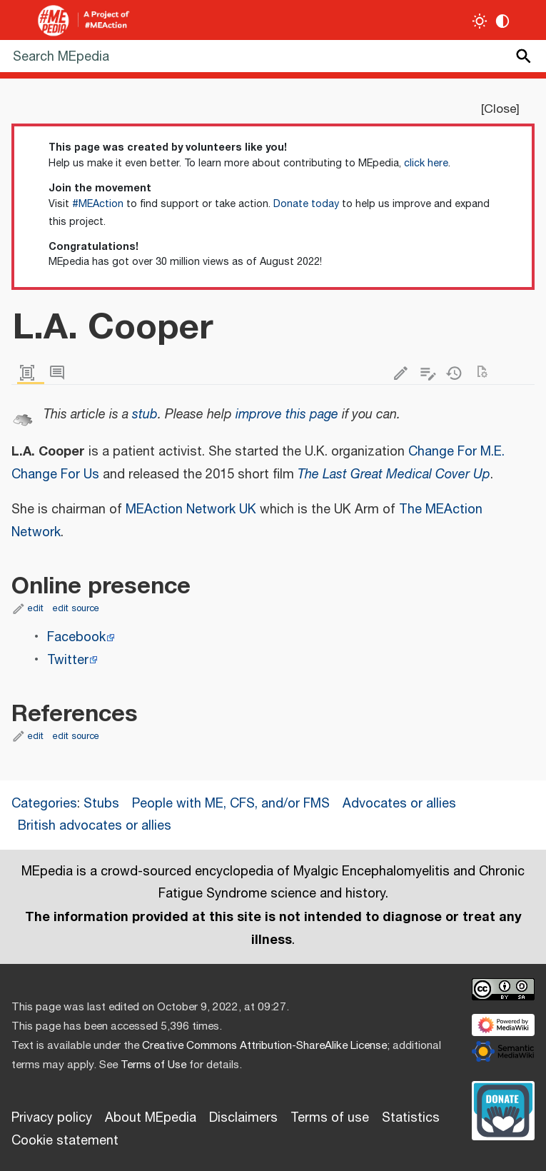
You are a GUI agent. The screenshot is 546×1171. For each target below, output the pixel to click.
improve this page (287, 415)
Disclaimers (243, 1118)
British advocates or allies (94, 826)
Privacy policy (51, 1118)
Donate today (306, 204)
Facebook (76, 638)
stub (145, 415)
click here (426, 163)
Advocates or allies (399, 804)
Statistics (411, 1118)
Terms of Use (153, 1065)
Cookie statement (64, 1141)
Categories (44, 804)
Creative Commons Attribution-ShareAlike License (264, 1045)
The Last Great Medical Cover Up (394, 475)
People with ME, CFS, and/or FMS (231, 804)
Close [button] (500, 109)
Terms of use (329, 1118)
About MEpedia (150, 1118)
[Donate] (503, 1108)
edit (36, 608)
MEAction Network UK (191, 510)
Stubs (101, 804)
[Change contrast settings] (503, 21)
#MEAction (97, 204)
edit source (76, 608)
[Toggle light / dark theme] (480, 21)
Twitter (68, 660)
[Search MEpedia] (273, 56)
